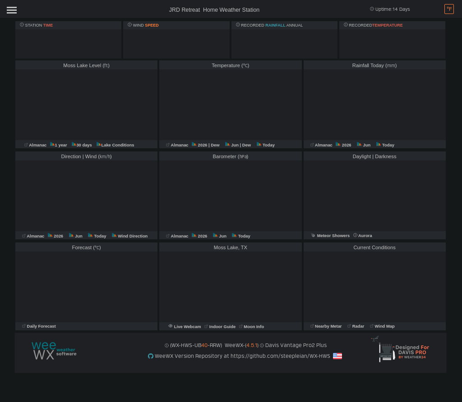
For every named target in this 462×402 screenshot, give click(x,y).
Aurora (362, 235)
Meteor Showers (330, 235)
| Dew (214, 145)
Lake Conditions (115, 145)
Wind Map (382, 326)
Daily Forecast (39, 326)
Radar (355, 326)
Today (266, 145)
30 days (82, 145)
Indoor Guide (220, 326)
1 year (58, 145)
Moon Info (251, 326)
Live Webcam (185, 326)
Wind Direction (130, 236)
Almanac (36, 145)
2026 (200, 145)
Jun (232, 145)
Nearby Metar (326, 326)
